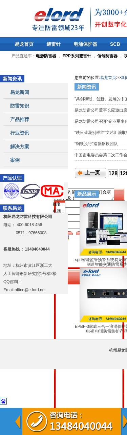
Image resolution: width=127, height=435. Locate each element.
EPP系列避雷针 (77, 56)
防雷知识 (19, 105)
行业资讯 (19, 133)
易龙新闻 (19, 92)
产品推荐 (19, 119)
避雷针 (53, 44)
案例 (15, 160)
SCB (115, 44)
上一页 (92, 172)
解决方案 (19, 146)
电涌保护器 (85, 44)
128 (113, 173)
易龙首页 (24, 44)
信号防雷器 (107, 56)
